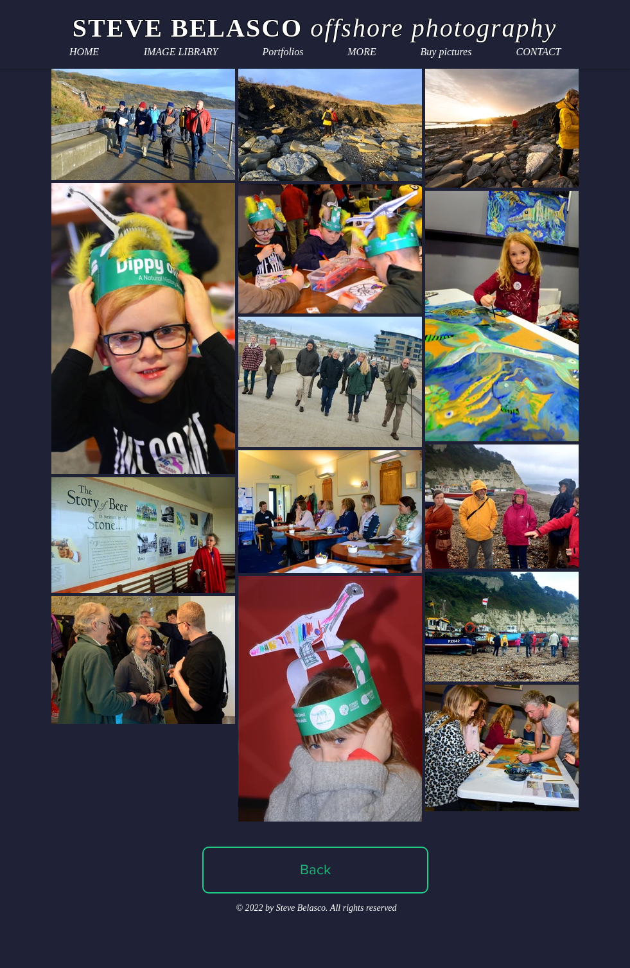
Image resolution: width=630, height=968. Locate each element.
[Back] (315, 870)
